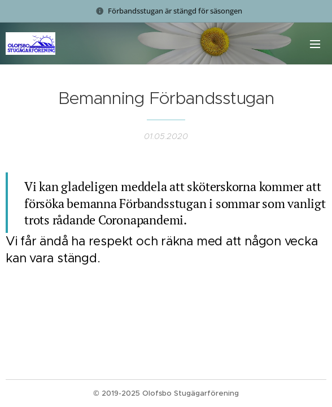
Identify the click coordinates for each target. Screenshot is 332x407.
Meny (315, 44)
